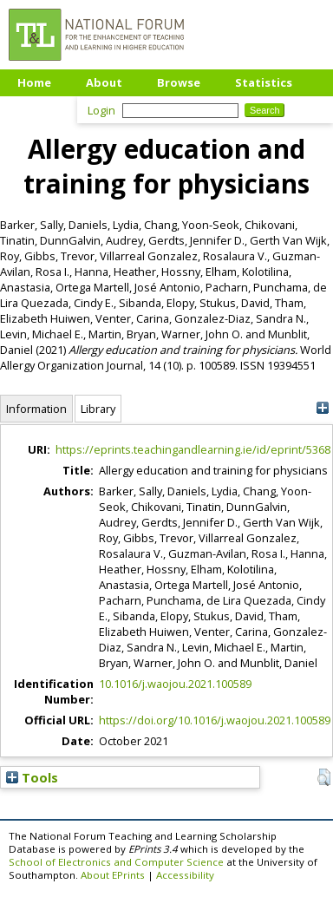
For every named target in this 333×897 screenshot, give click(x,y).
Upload (38, 108)
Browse (178, 82)
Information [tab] (36, 408)
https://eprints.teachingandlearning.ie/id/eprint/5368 (193, 449)
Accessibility (185, 874)
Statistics (263, 82)
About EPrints (113, 874)
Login (101, 110)
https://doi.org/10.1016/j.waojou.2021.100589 (214, 720)
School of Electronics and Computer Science (116, 861)
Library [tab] (98, 408)
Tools (32, 777)
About (104, 82)
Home (34, 82)
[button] (323, 777)
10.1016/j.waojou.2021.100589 (175, 683)
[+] (322, 408)
